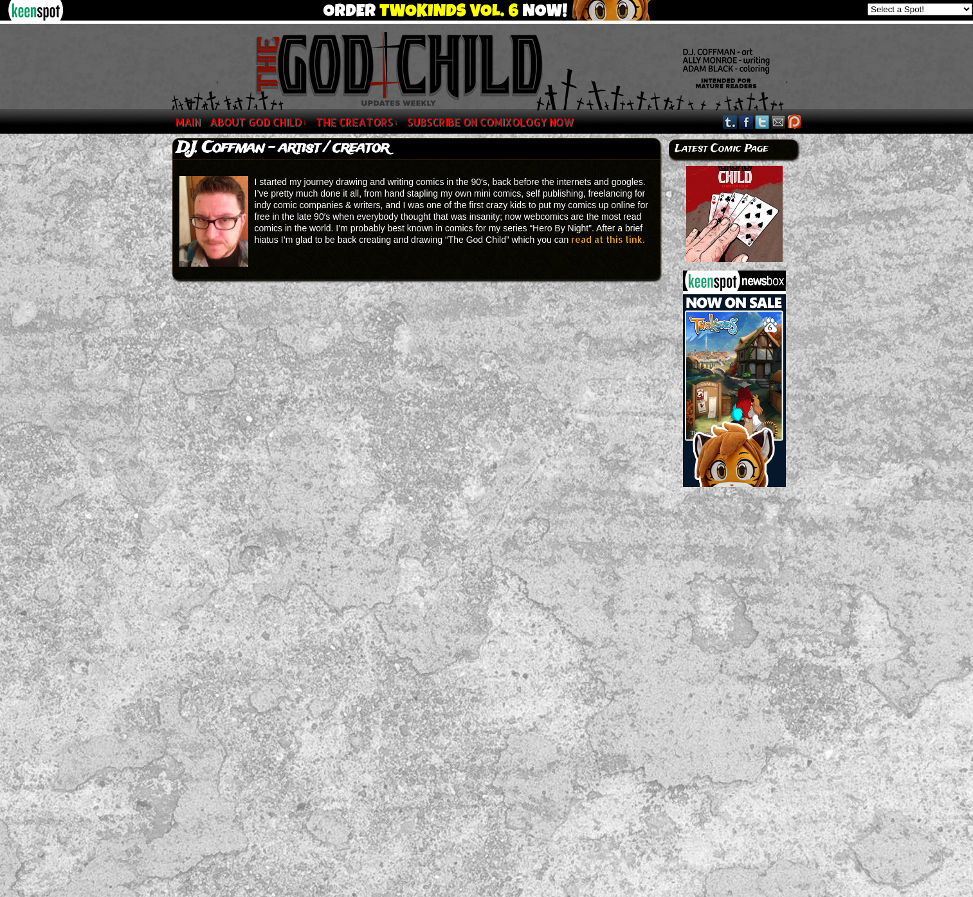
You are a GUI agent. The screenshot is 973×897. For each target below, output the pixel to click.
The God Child (229, 68)
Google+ (795, 122)
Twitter (762, 122)
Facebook (746, 122)
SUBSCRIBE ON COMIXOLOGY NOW (490, 122)
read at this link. (607, 239)
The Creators (357, 122)
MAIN (188, 122)
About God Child (258, 122)
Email (778, 122)
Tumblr (730, 122)
